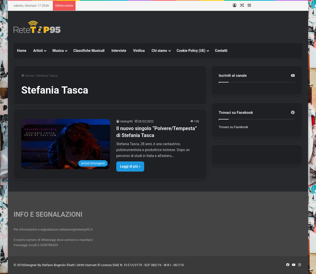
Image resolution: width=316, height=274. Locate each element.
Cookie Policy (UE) (191, 51)
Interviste (119, 51)
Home (21, 51)
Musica (58, 51)
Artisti (38, 51)
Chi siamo (159, 51)
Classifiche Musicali (88, 51)
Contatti (221, 51)
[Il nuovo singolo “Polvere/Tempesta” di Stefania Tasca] (65, 144)
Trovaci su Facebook (233, 127)
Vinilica (139, 51)
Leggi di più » (130, 166)
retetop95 (126, 121)
